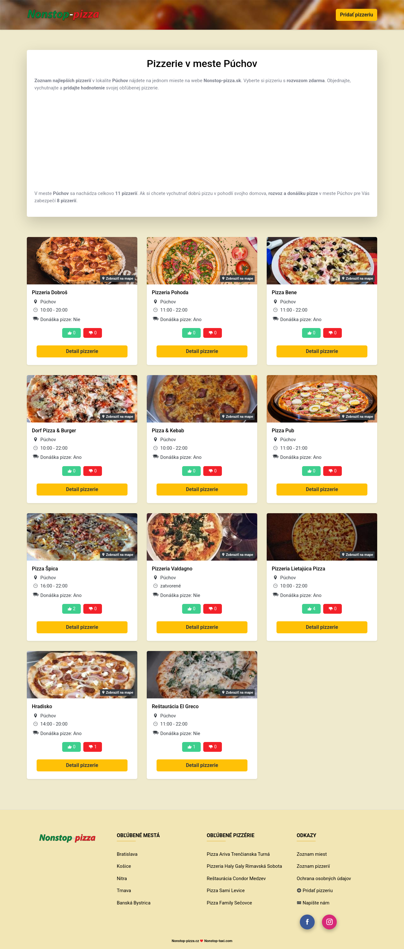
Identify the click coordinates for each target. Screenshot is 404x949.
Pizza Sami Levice (226, 890)
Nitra (122, 878)
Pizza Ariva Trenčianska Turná (238, 854)
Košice (124, 866)
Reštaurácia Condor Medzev (236, 878)
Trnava (124, 890)
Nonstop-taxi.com (218, 941)
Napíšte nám (316, 903)
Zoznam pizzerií (313, 866)
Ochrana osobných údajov (324, 878)
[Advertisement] (202, 140)
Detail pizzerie (82, 351)
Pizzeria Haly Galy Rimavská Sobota (244, 866)
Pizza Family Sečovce (229, 903)
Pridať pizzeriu (356, 15)
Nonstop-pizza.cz (185, 941)
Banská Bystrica (134, 903)
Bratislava (127, 854)
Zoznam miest (312, 854)
